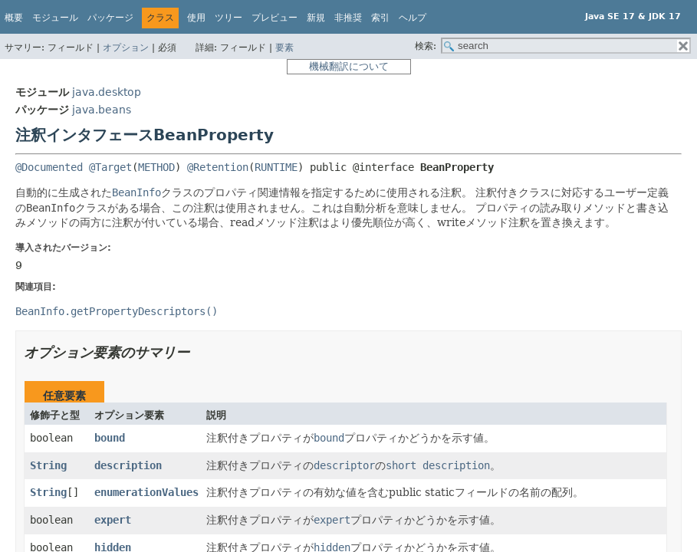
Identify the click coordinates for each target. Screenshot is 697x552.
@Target (110, 167)
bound (109, 438)
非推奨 (348, 17)
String (48, 465)
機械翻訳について (349, 66)
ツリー (228, 17)
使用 (196, 17)
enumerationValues (146, 492)
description (128, 465)
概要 (14, 17)
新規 (316, 17)
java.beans (101, 110)
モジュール (55, 17)
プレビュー (275, 17)
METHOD (156, 167)
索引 (380, 17)
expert (112, 520)
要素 (284, 47)
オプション (126, 47)
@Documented (49, 167)
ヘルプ (412, 17)
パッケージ (110, 17)
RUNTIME (276, 167)
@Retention (217, 167)
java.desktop (106, 92)
